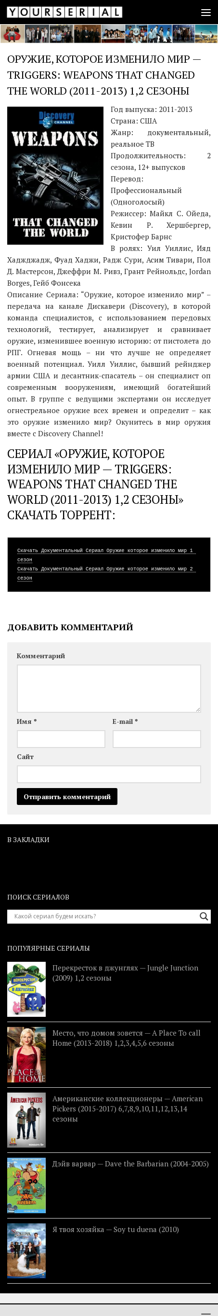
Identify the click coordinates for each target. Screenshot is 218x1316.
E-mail (125, 721)
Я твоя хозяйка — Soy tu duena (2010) (115, 1229)
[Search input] (104, 916)
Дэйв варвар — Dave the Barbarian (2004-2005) (130, 1163)
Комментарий (41, 655)
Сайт (25, 756)
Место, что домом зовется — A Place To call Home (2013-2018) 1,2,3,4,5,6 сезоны (126, 1038)
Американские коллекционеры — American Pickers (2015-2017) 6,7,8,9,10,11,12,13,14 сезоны (127, 1108)
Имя (27, 721)
